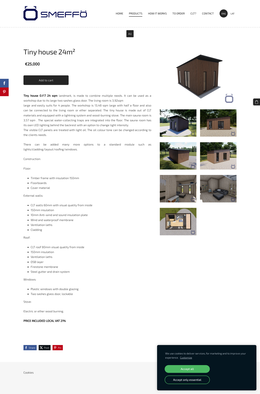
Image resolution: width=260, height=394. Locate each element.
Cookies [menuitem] (28, 372)
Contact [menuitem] (208, 13)
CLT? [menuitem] (193, 13)
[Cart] (256, 101)
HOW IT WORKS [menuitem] (157, 13)
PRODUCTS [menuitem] (135, 13)
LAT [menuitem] (233, 13)
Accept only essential (187, 379)
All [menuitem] (130, 33)
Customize (186, 357)
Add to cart (46, 80)
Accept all (187, 369)
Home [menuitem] (119, 13)
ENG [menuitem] (224, 13)
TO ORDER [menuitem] (178, 13)
